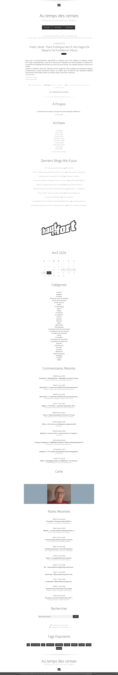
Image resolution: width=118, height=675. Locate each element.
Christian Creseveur (71, 175)
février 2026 (59, 134)
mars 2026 (59, 132)
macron (90, 637)
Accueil (47, 27)
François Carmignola (41, 435)
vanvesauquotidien (78, 199)
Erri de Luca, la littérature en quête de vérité (62, 417)
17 (69, 267)
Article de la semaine (59, 297)
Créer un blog (56, 667)
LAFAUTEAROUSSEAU (76, 179)
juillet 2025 (59, 148)
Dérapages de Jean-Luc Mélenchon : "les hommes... (62, 453)
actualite (77, 637)
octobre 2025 (59, 142)
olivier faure (47, 637)
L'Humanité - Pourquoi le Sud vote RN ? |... (59, 514)
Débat (59, 307)
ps (26, 637)
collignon (42, 444)
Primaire (59, 343)
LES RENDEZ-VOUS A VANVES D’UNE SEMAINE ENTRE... (51, 199)
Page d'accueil (72, 36)
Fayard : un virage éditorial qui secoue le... (59, 551)
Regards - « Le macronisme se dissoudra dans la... (59, 523)
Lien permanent (37, 86)
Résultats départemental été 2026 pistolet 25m (50, 187)
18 (74, 267)
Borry (45, 408)
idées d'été (59, 320)
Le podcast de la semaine (59, 333)
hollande (70, 637)
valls (41, 637)
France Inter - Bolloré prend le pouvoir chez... (59, 567)
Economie (59, 309)
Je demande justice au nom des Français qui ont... (49, 203)
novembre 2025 (59, 140)
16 (64, 267)
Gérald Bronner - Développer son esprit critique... (63, 371)
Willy (43, 417)
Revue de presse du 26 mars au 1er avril (62, 408)
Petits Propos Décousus (72, 183)
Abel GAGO (43, 380)
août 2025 (59, 146)
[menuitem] (47, 27)
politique (63, 637)
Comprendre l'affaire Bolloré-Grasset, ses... (59, 574)
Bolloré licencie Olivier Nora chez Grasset (59, 581)
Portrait (59, 341)
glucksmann (72, 86)
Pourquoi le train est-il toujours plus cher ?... (59, 590)
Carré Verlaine (67, 195)
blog (88, 671)
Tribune (59, 351)
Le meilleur (59, 332)
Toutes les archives (60, 150)
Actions (59, 290)
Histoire (59, 314)
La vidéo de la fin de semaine (59, 326)
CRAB (41, 453)
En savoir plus (88, 673)
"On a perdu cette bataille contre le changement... (63, 444)
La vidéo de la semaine (59, 328)
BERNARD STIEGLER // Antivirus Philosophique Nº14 (67, 435)
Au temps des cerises (59, 15)
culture (59, 305)
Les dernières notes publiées (59, 669)
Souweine (42, 371)
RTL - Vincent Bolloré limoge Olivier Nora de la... (59, 560)
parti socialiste (33, 637)
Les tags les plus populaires (72, 669)
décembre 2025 (59, 138)
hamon (84, 637)
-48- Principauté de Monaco (54, 167)
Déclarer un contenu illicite (34, 671)
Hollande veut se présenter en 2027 (51, 175)
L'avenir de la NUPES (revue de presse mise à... (63, 380)
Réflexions (59, 345)
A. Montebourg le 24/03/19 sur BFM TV (55, 36)
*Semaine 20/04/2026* (53, 195)
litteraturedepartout (72, 191)
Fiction (59, 312)
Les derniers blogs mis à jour (46, 669)
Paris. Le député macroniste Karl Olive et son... (49, 171)
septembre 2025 (59, 144)
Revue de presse (59, 347)
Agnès (44, 398)
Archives (58, 27)
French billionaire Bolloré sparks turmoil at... (59, 532)
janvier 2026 (59, 136)
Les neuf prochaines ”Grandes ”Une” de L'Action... (50, 179)
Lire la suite (59, 115)
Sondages (59, 349)
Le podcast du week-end (59, 335)
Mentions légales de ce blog (47, 671)
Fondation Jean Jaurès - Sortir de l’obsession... (59, 541)
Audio (59, 301)
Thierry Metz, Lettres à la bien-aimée (51, 191)
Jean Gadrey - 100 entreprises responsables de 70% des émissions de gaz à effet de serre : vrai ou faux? (61, 37)
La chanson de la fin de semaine (59, 324)
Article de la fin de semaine (59, 295)
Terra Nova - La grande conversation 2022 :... (62, 398)
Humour (59, 316)
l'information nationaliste (75, 171)
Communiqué (59, 303)
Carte (59, 464)
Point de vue (59, 339)
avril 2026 (59, 130)
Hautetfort (63, 667)
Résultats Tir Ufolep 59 (75, 187)
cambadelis (56, 637)
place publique (82, 86)
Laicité (59, 330)
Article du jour (57, 86)
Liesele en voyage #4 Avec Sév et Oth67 (50, 183)
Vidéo (59, 353)
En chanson (59, 310)
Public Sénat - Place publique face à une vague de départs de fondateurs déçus (59, 49)
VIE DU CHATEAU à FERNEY (76, 203)
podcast (59, 337)
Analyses (59, 291)
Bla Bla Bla (69, 167)
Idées (59, 318)
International (59, 322)
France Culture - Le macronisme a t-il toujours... (63, 426)
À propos (69, 27)
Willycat (42, 426)
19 (44, 270)
